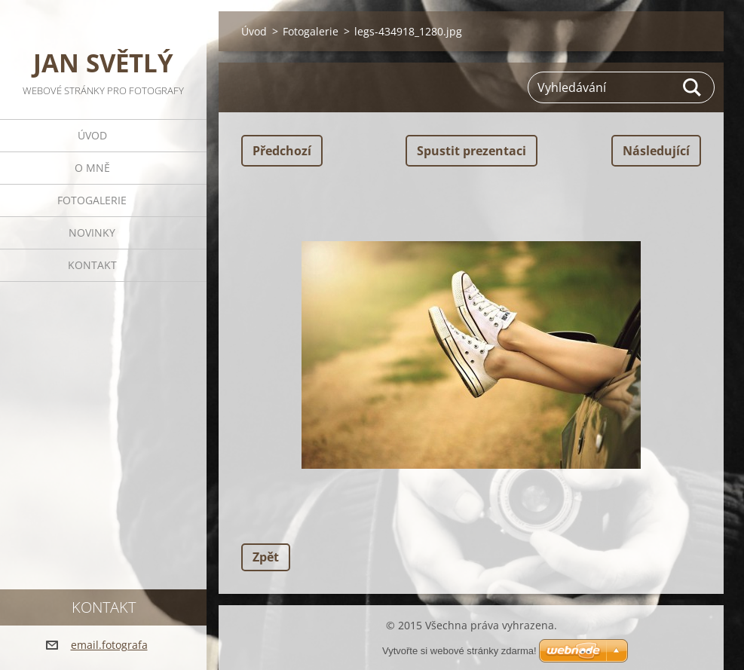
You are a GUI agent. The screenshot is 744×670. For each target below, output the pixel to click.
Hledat (693, 87)
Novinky (92, 232)
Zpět (266, 557)
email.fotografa (109, 645)
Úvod (92, 135)
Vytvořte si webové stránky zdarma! (459, 650)
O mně (92, 168)
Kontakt (92, 265)
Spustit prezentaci (471, 150)
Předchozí (282, 150)
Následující (656, 150)
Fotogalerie (92, 200)
